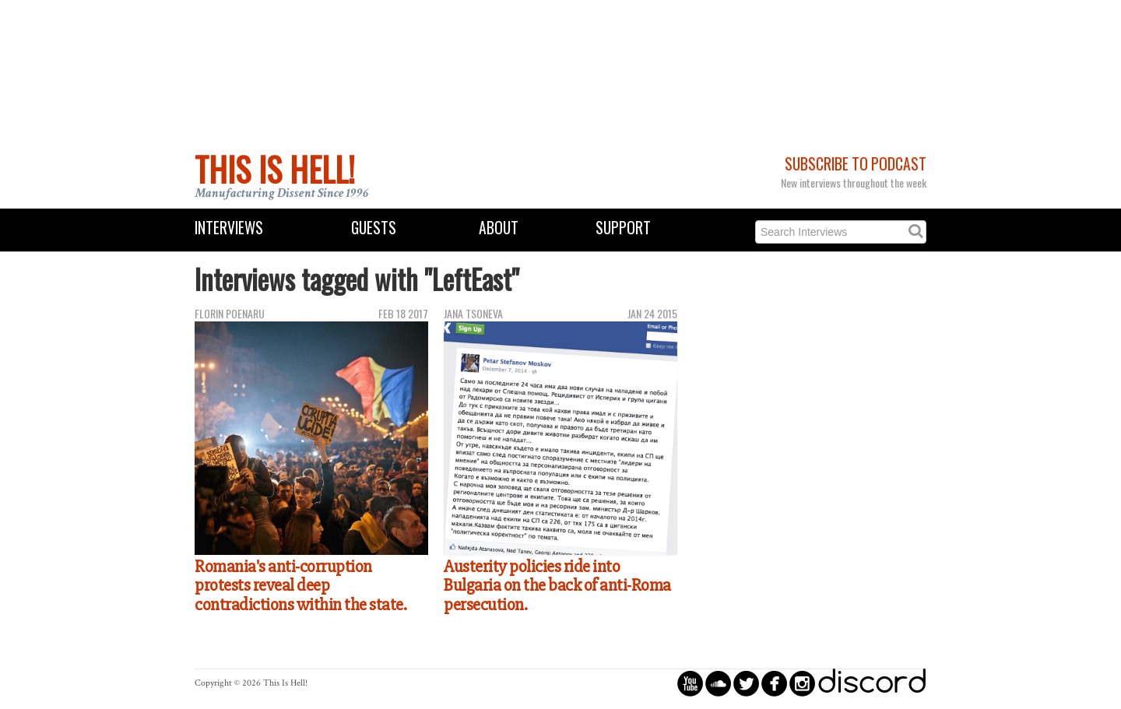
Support (623, 227)
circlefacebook (774, 683)
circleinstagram (802, 683)
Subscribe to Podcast (855, 164)
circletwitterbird (746, 683)
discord (871, 683)
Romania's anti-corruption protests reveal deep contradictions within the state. (300, 586)
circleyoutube (690, 683)
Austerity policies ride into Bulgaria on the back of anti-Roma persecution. (557, 586)
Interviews (229, 227)
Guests (373, 227)
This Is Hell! (275, 169)
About (498, 227)
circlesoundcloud (718, 683)
